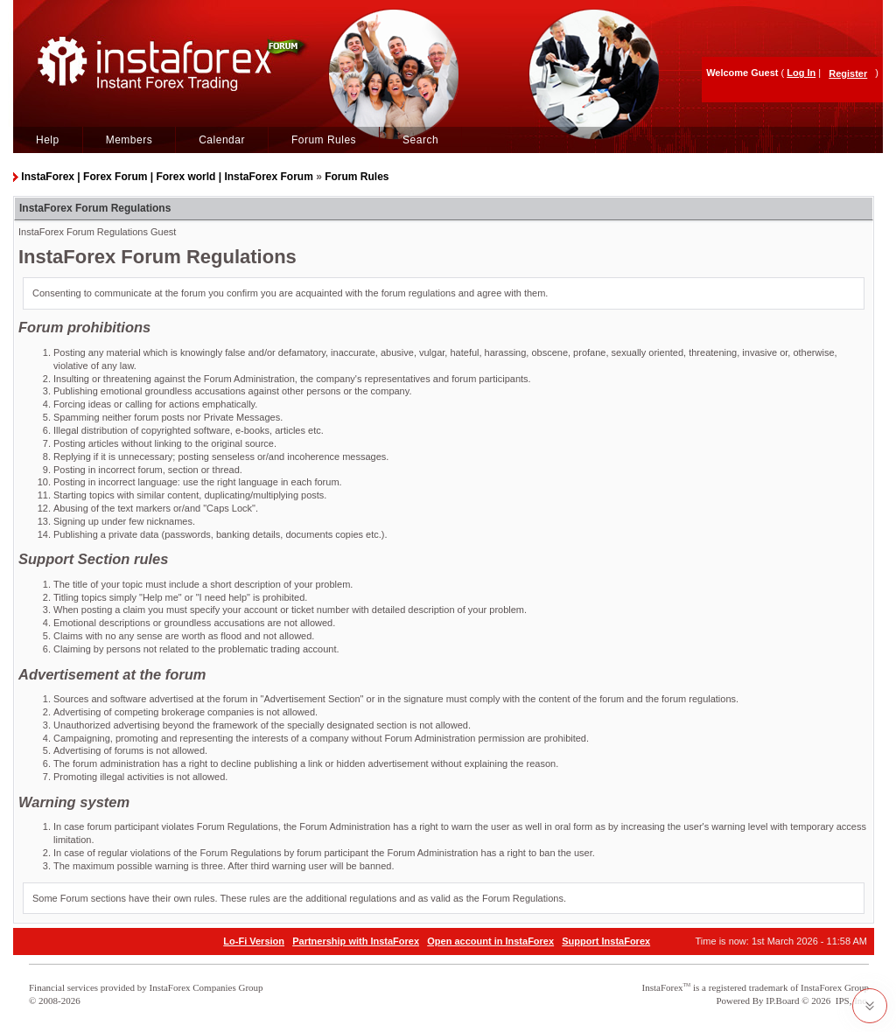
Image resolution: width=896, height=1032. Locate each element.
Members (129, 140)
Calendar (222, 140)
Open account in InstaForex (490, 941)
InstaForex (662, 987)
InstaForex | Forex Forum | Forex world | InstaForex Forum (166, 177)
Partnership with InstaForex (355, 941)
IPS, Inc (851, 1000)
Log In (801, 72)
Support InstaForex (606, 941)
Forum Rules (323, 140)
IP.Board (782, 1000)
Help (48, 140)
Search (420, 140)
